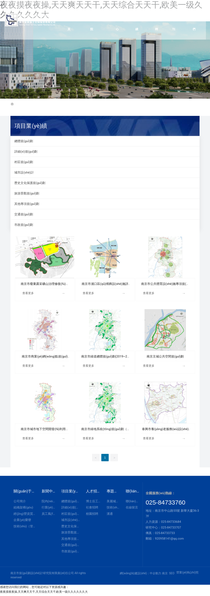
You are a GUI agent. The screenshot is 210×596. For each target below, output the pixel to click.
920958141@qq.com (169, 540)
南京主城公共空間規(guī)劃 (165, 357)
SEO (171, 575)
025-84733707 (171, 529)
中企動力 (155, 575)
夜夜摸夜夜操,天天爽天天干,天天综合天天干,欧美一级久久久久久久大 (44, 593)
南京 (165, 575)
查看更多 (28, 293)
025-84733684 (171, 523)
